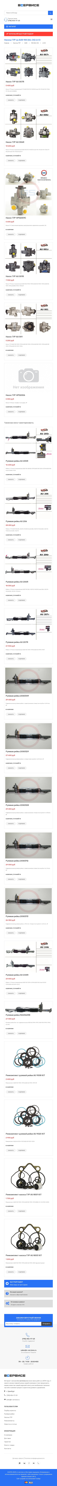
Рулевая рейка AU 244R (17, 975)
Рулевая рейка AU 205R (17, 461)
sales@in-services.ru (12, 1400)
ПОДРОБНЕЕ (21, 100)
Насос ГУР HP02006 (15, 395)
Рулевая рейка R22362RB (18, 1015)
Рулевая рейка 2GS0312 (17, 861)
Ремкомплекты (9, 1421)
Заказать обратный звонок (19, 1294)
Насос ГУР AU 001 (14, 337)
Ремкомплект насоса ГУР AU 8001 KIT (24, 1194)
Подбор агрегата (10, 1410)
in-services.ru (20, 1472)
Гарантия (7, 1442)
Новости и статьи (10, 1424)
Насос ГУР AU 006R (15, 142)
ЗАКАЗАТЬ (11, 100)
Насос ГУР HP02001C (16, 218)
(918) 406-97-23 (10, 1395)
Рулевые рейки (9, 1414)
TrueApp (37, 1478)
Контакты (7, 1448)
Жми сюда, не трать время (18, 1284)
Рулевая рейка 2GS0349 (17, 696)
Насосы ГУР (8, 1417)
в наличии (9, 229)
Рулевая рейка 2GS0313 (17, 916)
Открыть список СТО (17, 1304)
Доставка (7, 1438)
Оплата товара (9, 1445)
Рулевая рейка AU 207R (17, 642)
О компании (8, 1435)
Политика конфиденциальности (34, 1458)
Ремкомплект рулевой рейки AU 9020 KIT (25, 1134)
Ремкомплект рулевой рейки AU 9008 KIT (25, 1075)
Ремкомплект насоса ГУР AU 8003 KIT (24, 1255)
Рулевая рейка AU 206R (17, 582)
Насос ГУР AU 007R (15, 82)
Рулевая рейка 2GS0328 (17, 805)
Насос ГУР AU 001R (15, 276)
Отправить (46, 1324)
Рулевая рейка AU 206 (16, 521)
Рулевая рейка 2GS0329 (17, 751)
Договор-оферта (18, 1458)
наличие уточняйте (13, 95)
